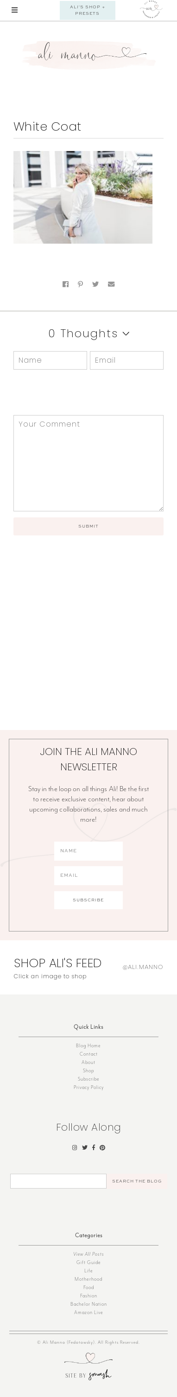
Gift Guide (88, 1262)
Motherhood (88, 1279)
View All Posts (88, 1254)
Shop (88, 1071)
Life (88, 1271)
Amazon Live (88, 1312)
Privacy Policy (89, 1087)
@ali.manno (143, 967)
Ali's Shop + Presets (87, 10)
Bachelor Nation (88, 1304)
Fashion (88, 1296)
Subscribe (89, 1079)
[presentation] (76, 392)
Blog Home (88, 1046)
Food (88, 1287)
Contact (89, 1054)
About (88, 1062)
